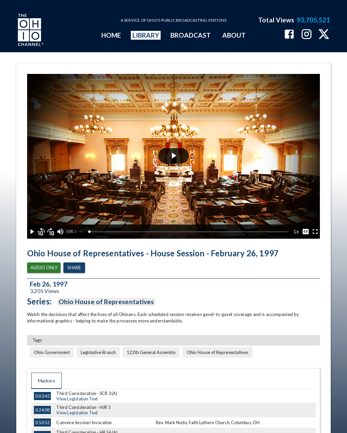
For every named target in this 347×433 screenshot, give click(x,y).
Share (74, 267)
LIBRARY (145, 35)
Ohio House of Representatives (106, 302)
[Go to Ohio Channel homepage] (29, 31)
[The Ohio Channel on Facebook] (289, 34)
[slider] (188, 231)
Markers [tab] (46, 381)
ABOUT (234, 35)
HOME (111, 35)
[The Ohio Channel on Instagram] (306, 34)
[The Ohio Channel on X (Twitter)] (324, 34)
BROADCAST (190, 35)
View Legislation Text (77, 398)
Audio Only (44, 267)
